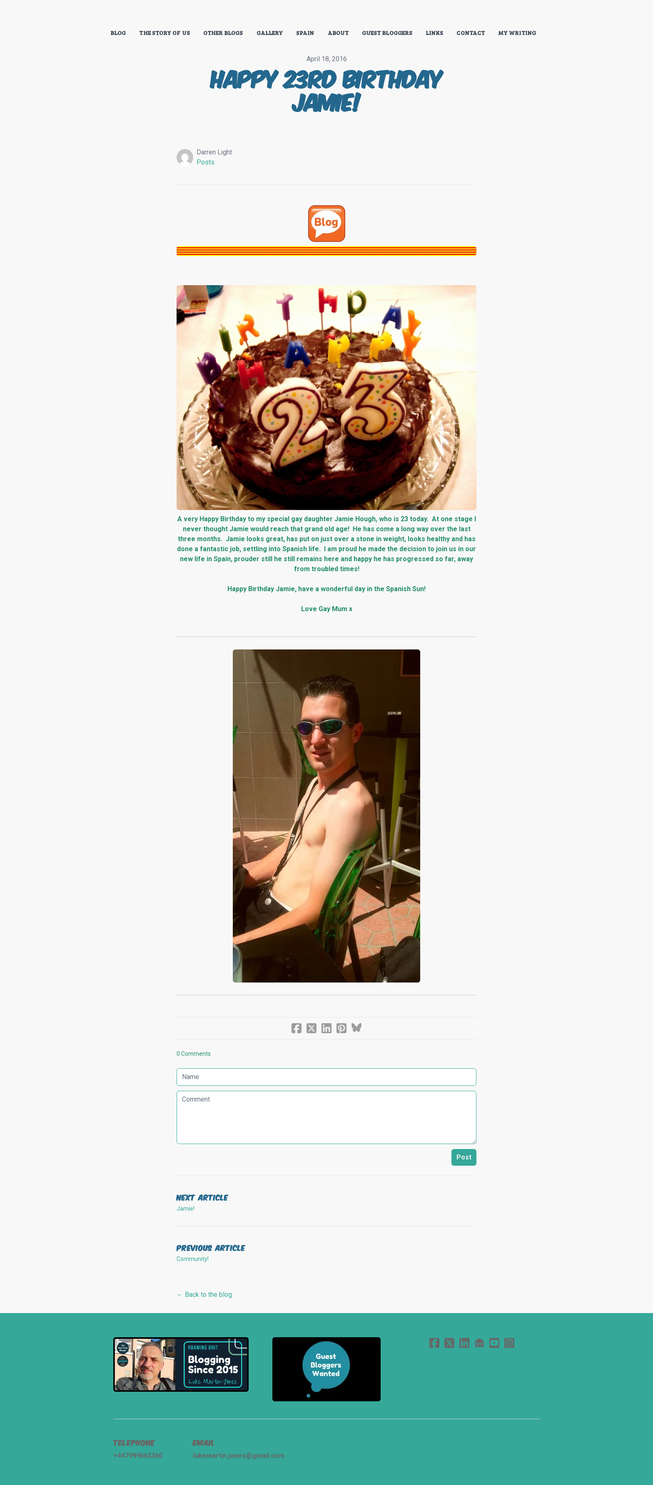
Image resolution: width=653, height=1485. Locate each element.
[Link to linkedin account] (464, 1342)
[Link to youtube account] (494, 1342)
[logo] (326, 14)
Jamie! (185, 1208)
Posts (205, 162)
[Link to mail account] (479, 1342)
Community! (193, 1259)
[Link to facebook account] (434, 1342)
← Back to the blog (204, 1294)
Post (463, 1157)
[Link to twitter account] (449, 1342)
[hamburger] (76, 13)
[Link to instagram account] (509, 1342)
